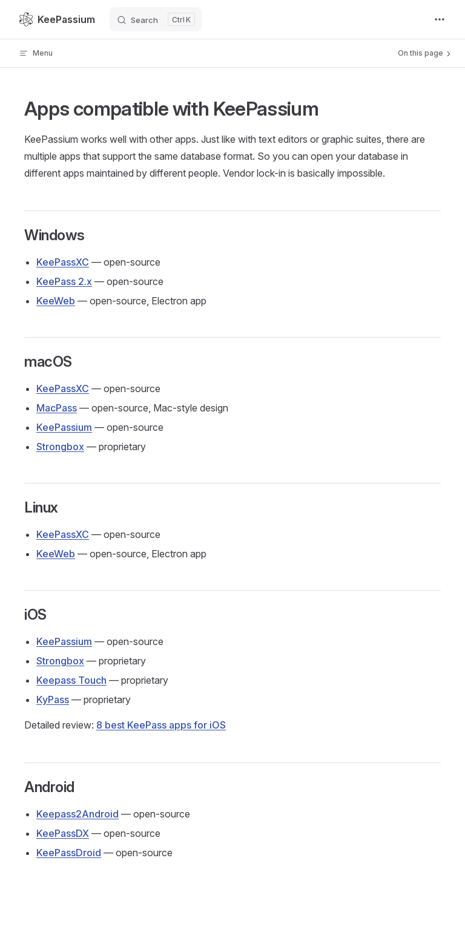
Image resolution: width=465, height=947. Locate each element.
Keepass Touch (71, 680)
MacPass (56, 408)
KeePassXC (62, 262)
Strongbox (60, 447)
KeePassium (64, 427)
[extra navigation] (439, 19)
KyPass (52, 699)
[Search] (156, 19)
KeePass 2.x (64, 281)
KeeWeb (55, 301)
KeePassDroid (68, 853)
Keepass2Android (77, 814)
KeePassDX (62, 833)
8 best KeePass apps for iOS (161, 725)
